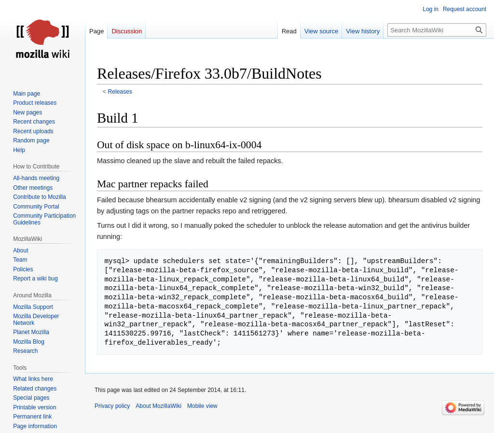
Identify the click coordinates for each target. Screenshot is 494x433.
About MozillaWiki (158, 406)
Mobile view (202, 406)
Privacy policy (112, 406)
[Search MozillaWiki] (436, 30)
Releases (120, 91)
